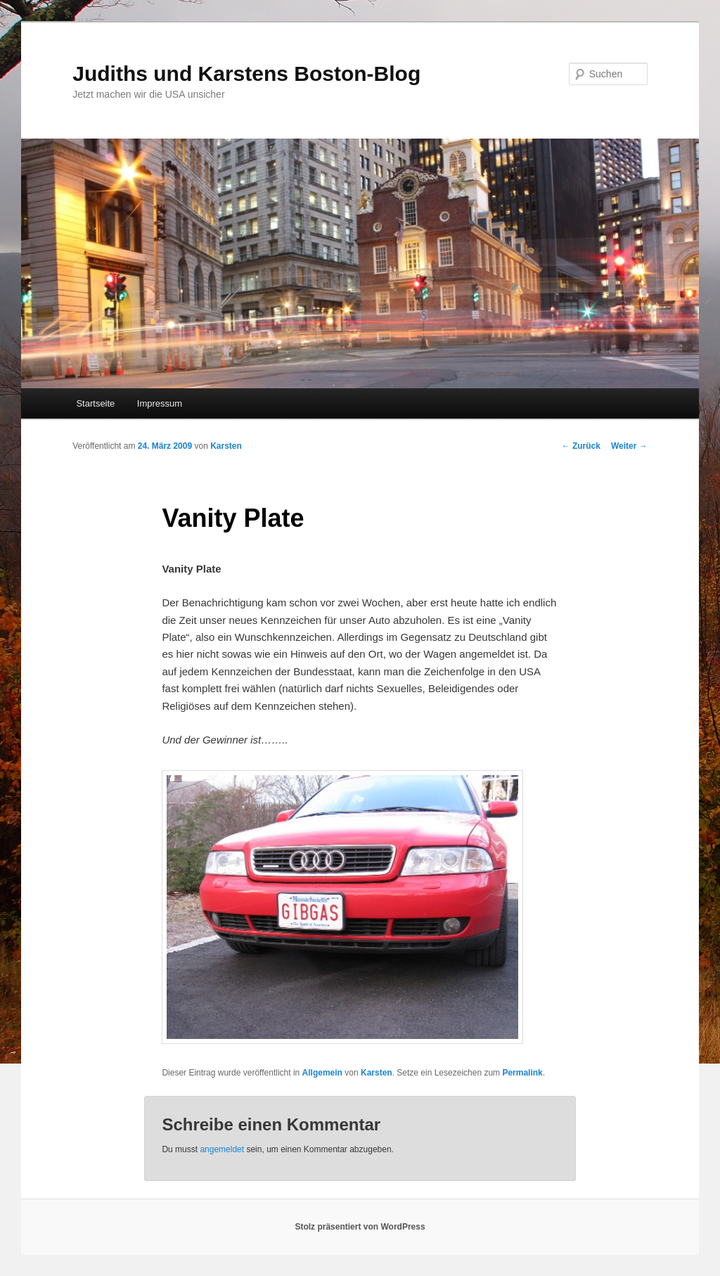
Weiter (629, 446)
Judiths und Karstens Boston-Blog (246, 73)
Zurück (581, 446)
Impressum (159, 403)
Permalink (522, 1073)
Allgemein (322, 1073)
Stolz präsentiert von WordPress (360, 1227)
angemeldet (222, 1149)
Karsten (226, 446)
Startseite (95, 403)
